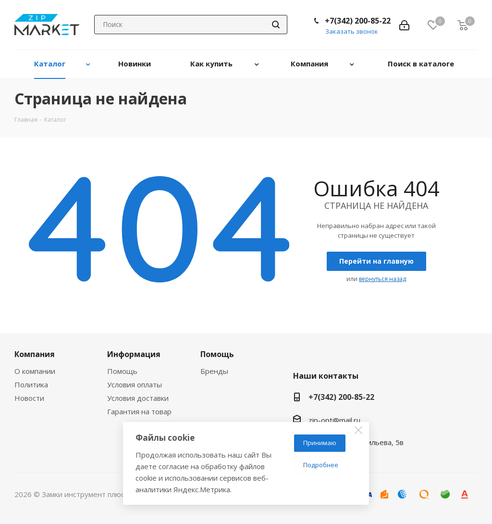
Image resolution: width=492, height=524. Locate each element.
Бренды (214, 371)
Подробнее (320, 464)
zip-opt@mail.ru (334, 420)
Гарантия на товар (139, 411)
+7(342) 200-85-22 (358, 20)
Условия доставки (138, 398)
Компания (34, 354)
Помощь (122, 371)
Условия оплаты (134, 384)
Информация (133, 354)
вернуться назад (382, 279)
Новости (29, 398)
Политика (31, 384)
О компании (34, 371)
